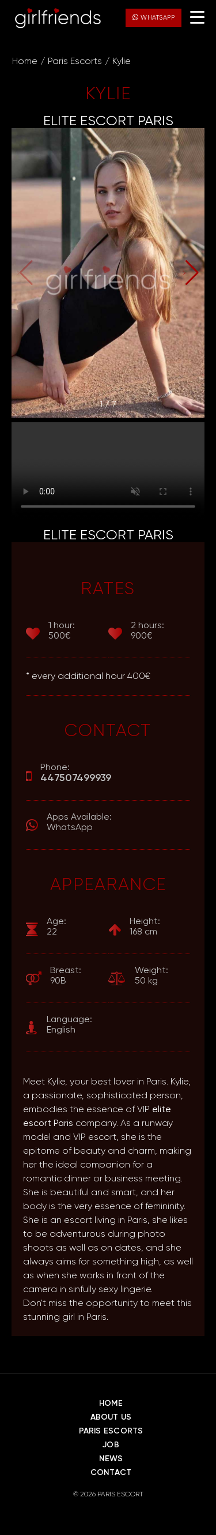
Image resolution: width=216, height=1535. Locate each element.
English (69, 1025)
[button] (191, 273)
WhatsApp (153, 17)
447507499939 (75, 778)
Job (111, 1445)
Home (24, 61)
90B (65, 976)
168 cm (145, 927)
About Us (111, 1417)
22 (56, 927)
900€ (147, 631)
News (111, 1459)
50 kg (151, 976)
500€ (61, 631)
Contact (110, 1473)
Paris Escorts (75, 61)
